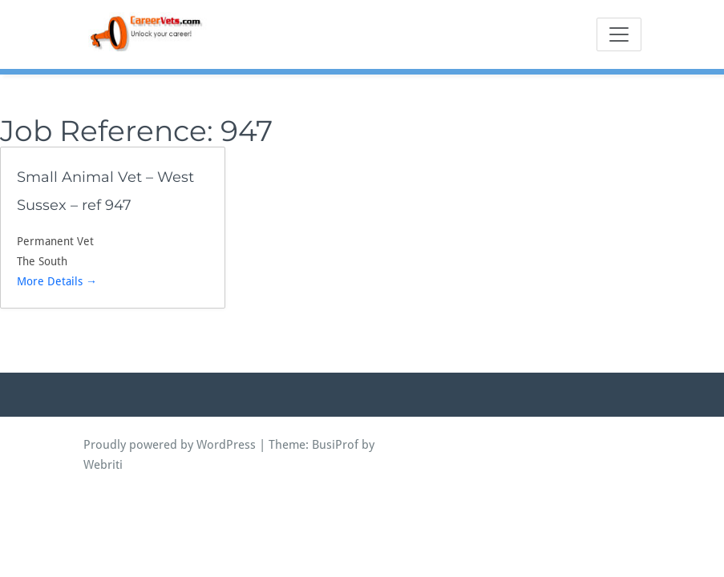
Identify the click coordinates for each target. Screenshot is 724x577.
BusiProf (335, 445)
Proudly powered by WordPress (169, 445)
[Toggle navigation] (619, 34)
